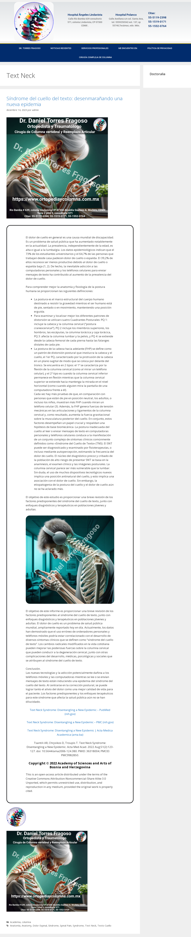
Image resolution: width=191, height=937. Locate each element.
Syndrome (78, 925)
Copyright (37, 763)
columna (26, 922)
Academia (15, 922)
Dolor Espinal (40, 925)
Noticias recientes (61, 48)
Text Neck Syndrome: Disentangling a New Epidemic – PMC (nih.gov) (70, 722)
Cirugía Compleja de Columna (95, 57)
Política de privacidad (159, 48)
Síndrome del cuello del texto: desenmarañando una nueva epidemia (64, 101)
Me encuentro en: (127, 48)
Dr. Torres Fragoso (30, 48)
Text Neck (90, 925)
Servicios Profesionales (94, 48)
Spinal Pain (65, 925)
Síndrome (53, 925)
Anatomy (26, 925)
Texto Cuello (104, 925)
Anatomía (15, 925)
